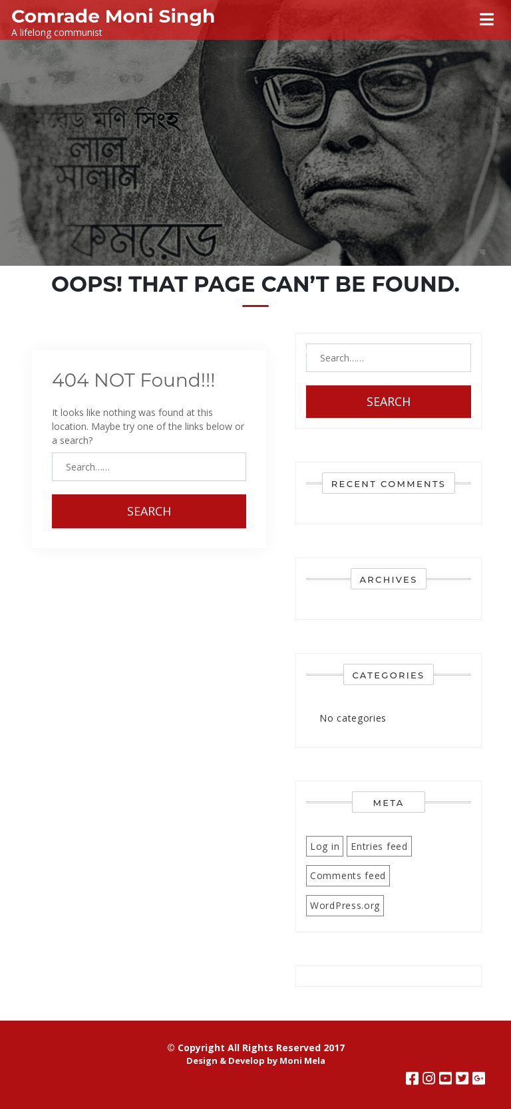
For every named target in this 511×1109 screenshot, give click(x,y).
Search (149, 511)
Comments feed (348, 875)
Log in (324, 846)
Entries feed (379, 846)
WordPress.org (345, 905)
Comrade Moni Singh (113, 16)
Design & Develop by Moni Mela (255, 1060)
